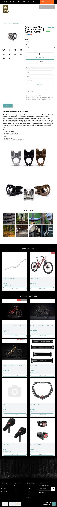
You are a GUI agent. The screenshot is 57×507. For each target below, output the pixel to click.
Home (4, 1)
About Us (16, 486)
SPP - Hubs (6, 405)
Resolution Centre (5, 491)
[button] (54, 504)
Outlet (33, 1)
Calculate (40, 84)
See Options (14, 288)
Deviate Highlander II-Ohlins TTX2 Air (12, 365)
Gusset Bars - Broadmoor (9, 279)
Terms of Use (29, 486)
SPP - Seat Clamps (35, 444)
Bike (19, 1)
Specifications (16, 105)
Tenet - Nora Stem (15, 23)
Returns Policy (29, 491)
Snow (28, 1)
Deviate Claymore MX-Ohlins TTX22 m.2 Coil (42, 326)
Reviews (26, 105)
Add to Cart (40, 58)
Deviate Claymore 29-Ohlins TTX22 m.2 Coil (14, 326)
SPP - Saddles (6, 444)
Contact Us (16, 491)
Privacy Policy (29, 488)
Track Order (4, 488)
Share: (29, 34)
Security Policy (29, 494)
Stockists (16, 494)
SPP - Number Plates (36, 405)
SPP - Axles (33, 365)
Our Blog (15, 488)
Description (7, 105)
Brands (15, 1)
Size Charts (28, 497)
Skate (24, 1)
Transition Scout (34, 279)
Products (9, 1)
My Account (3, 486)
